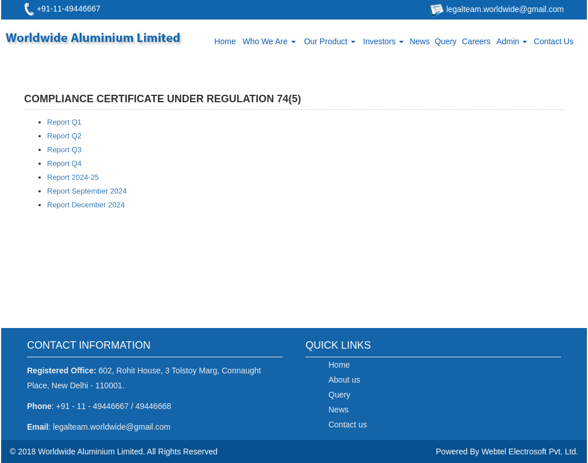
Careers (476, 41)
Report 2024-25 (73, 177)
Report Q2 (64, 136)
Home (224, 41)
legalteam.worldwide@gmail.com (504, 9)
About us (344, 379)
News (419, 41)
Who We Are (268, 41)
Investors (383, 41)
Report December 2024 (86, 204)
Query (446, 41)
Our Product (329, 41)
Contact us (347, 424)
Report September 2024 (87, 191)
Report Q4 (64, 163)
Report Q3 (64, 149)
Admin (512, 41)
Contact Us (554, 41)
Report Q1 (64, 122)
